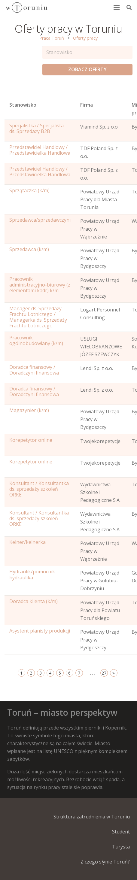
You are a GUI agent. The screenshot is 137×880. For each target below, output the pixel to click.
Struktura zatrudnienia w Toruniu (91, 816)
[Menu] (117, 7)
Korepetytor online (30, 440)
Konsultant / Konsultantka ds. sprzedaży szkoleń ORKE (39, 489)
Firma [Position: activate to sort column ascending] (86, 105)
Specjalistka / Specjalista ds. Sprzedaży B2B (36, 128)
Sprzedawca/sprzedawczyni (40, 220)
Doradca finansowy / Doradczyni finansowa (34, 370)
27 (104, 673)
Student (121, 831)
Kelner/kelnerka (27, 542)
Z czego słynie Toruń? (105, 861)
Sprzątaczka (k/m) (29, 190)
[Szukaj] (129, 7)
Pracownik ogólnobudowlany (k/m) (36, 340)
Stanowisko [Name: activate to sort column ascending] (22, 105)
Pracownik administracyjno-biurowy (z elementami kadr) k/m (39, 285)
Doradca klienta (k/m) (33, 601)
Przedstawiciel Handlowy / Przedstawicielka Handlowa (39, 150)
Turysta (121, 846)
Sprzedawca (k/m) (29, 249)
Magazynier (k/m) (29, 410)
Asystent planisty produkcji (39, 630)
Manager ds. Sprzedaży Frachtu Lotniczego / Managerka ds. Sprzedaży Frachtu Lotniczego (38, 317)
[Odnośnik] (26, 7)
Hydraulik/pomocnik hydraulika (32, 574)
